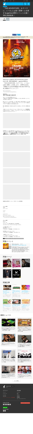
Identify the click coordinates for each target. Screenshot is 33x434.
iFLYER (4, 383)
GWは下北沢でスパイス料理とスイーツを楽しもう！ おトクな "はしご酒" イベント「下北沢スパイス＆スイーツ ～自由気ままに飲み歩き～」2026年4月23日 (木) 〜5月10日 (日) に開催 (24, 326)
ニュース (5, 6)
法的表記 (18, 393)
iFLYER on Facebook (5, 401)
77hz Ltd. (13, 383)
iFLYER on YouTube (8, 401)
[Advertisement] (16, 27)
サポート (18, 392)
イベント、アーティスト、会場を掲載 (9, 394)
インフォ (18, 389)
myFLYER (4, 393)
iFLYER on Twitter (3, 401)
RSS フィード (10, 401)
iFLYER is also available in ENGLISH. (25, 400)
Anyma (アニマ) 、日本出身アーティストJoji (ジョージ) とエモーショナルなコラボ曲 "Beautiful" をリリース (8, 341)
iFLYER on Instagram (7, 401)
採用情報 (18, 394)
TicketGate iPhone (5, 408)
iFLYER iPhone (3, 408)
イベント (4, 389)
